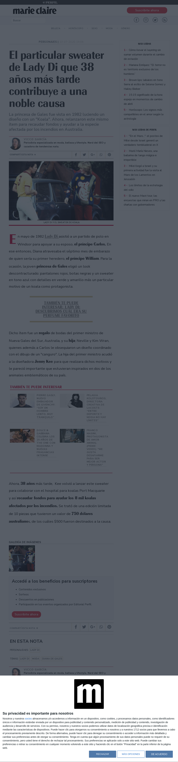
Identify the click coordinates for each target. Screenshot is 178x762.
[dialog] (89, 719)
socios (28, 718)
